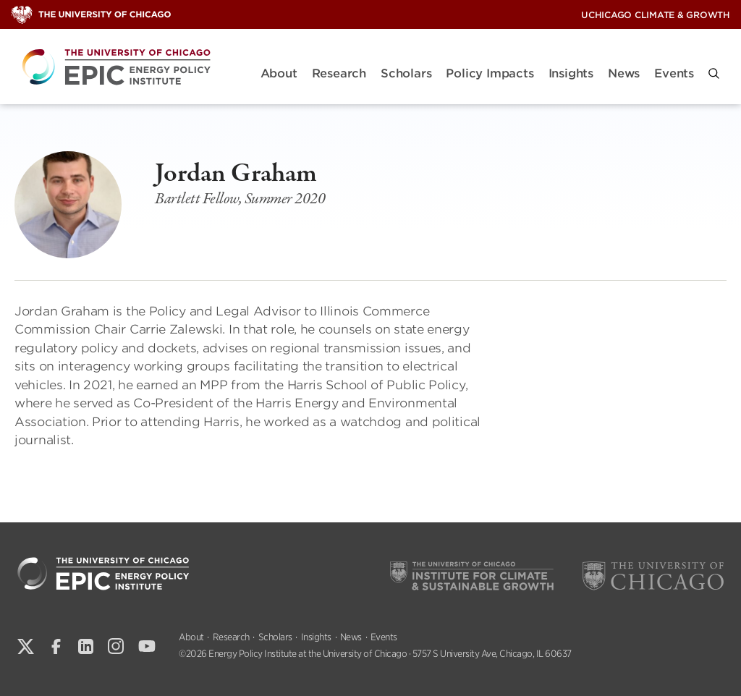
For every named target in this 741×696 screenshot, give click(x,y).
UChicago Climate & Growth (655, 14)
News (624, 73)
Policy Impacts (489, 73)
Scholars (406, 73)
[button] (713, 73)
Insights (571, 73)
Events (674, 73)
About (279, 73)
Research (339, 73)
